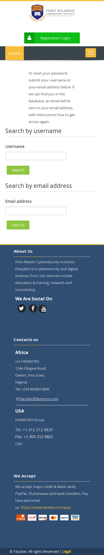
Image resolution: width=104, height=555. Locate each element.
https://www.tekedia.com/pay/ (46, 507)
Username (14, 146)
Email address (18, 201)
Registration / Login (55, 38)
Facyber (14, 53)
